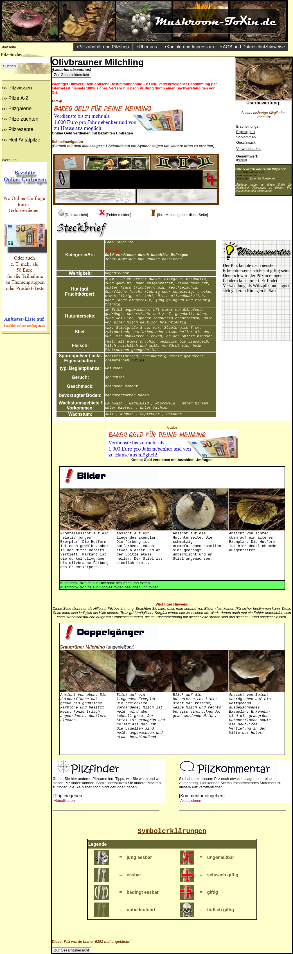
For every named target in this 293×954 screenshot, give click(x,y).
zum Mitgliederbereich (251, 172)
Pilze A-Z (18, 98)
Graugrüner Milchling (82, 647)
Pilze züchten (23, 119)
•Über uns (147, 46)
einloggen (243, 178)
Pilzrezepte (20, 129)
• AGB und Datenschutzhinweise (252, 46)
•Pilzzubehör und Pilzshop (103, 46)
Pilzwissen (20, 88)
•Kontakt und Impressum (189, 46)
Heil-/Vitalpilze (24, 140)
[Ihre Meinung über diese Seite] (182, 215)
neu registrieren (246, 175)
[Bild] (138, 360)
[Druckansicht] (76, 215)
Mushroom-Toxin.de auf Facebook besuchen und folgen (105, 583)
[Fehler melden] (118, 215)
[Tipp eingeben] (68, 795)
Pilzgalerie (19, 108)
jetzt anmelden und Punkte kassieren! (144, 259)
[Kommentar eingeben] (202, 795)
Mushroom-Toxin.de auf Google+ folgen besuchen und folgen (109, 587)
